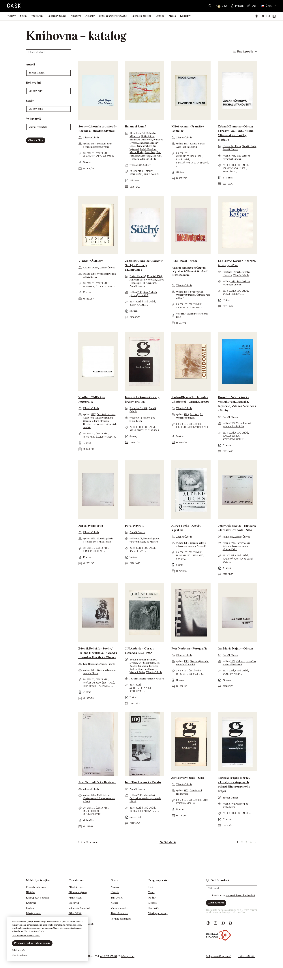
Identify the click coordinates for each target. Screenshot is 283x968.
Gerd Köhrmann (146, 662)
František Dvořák (231, 272)
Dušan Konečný (138, 276)
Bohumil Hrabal (138, 659)
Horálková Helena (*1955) (96, 686)
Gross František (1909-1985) (145, 430)
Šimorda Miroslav (92, 551)
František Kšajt (154, 276)
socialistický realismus (189, 307)
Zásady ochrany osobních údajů (26, 935)
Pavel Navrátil (134, 525)
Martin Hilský (136, 152)
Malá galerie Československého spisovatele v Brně (99, 798)
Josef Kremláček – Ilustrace (97, 782)
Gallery (147, 165)
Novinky (90, 15)
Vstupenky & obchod (79, 908)
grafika (180, 559)
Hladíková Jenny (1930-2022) (238, 559)
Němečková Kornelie (233, 439)
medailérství (229, 171)
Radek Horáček (143, 155)
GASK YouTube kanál (268, 16)
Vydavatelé (33, 118)
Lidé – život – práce (184, 261)
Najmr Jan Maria (231, 674)
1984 (186, 543)
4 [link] (251, 842)
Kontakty (185, 15)
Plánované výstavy (78, 892)
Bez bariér (153, 908)
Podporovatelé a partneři (218, 956)
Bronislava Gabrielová (141, 139)
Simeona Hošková (148, 669)
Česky (266, 6)
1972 (139, 417)
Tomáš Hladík (249, 146)
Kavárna (30, 908)
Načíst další (168, 842)
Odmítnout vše (18, 950)
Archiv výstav (75, 897)
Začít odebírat (216, 902)
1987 (93, 414)
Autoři (30, 64)
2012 (139, 165)
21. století (147, 171)
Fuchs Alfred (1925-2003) (189, 555)
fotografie (88, 286)
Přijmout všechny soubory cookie (32, 943)
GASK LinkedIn (274, 16)
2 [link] (242, 842)
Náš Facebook (256, 16)
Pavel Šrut (150, 152)
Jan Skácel (143, 143)
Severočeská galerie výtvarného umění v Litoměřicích (236, 546)
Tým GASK (117, 897)
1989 (186, 414)
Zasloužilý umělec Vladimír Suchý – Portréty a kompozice (144, 265)
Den (254, 5)
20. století (88, 153)
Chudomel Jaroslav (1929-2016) (192, 427)
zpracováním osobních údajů (240, 895)
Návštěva (76, 15)
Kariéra (114, 902)
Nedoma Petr (195, 674)
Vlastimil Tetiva (137, 672)
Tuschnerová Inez (147, 811)
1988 (93, 143)
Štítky (30, 100)
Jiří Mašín (143, 666)
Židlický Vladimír (105, 286)
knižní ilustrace (92, 811)
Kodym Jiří (89, 156)
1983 (186, 143)
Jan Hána (134, 279)
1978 (93, 538)
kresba (133, 811)
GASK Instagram (262, 16)
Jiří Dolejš (228, 536)
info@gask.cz (127, 956)
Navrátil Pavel (137, 551)
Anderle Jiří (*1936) (140, 688)
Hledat (210, 5)
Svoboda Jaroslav (185, 803)
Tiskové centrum (119, 913)
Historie (115, 892)
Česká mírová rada (106, 414)
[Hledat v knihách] (48, 52)
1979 (232, 423)
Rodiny (152, 897)
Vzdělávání (37, 15)
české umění (102, 153)
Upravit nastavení (19, 955)
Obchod (159, 15)
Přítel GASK (75, 913)
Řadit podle (245, 51)
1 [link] (237, 842)
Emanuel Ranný (135, 126)
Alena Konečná (137, 133)
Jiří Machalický (144, 146)
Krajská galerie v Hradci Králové (147, 678)
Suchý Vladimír (138, 305)
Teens (151, 892)
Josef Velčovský (148, 279)
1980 (232, 543)
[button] (48, 73)
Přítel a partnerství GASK (113, 15)
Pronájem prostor (141, 15)
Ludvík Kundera (148, 149)
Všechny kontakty (119, 908)
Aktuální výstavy (77, 887)
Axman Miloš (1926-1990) (189, 156)
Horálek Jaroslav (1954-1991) (98, 682)
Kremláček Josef (91, 814)
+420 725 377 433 (108, 956)
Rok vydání (33, 82)
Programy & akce (57, 15)
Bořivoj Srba (147, 136)
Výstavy (11, 15)
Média (172, 15)
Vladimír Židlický (90, 261)
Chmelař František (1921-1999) (192, 162)
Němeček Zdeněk (231, 436)
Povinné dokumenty (121, 918)
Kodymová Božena (105, 156)
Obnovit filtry (35, 140)
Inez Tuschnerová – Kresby (143, 782)
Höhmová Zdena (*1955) (234, 168)
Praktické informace (36, 887)
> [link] (255, 842)
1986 (232, 155)
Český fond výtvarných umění (98, 417)
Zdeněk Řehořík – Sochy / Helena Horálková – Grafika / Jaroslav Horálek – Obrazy (97, 653)
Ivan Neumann (90, 664)
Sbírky (23, 15)
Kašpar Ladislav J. (232, 294)
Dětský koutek (33, 913)
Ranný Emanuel (151, 174)
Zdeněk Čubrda (91, 137)
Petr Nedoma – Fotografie (189, 648)
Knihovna (31, 902)
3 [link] (246, 842)
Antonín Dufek (90, 267)
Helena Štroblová (232, 146)
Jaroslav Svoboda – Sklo (187, 777)
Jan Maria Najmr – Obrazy (235, 648)
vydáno (87, 143)
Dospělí (152, 902)
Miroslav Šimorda (90, 525)
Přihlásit (239, 5)
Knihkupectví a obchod (37, 897)
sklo (225, 562)
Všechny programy (158, 913)
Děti (150, 887)
